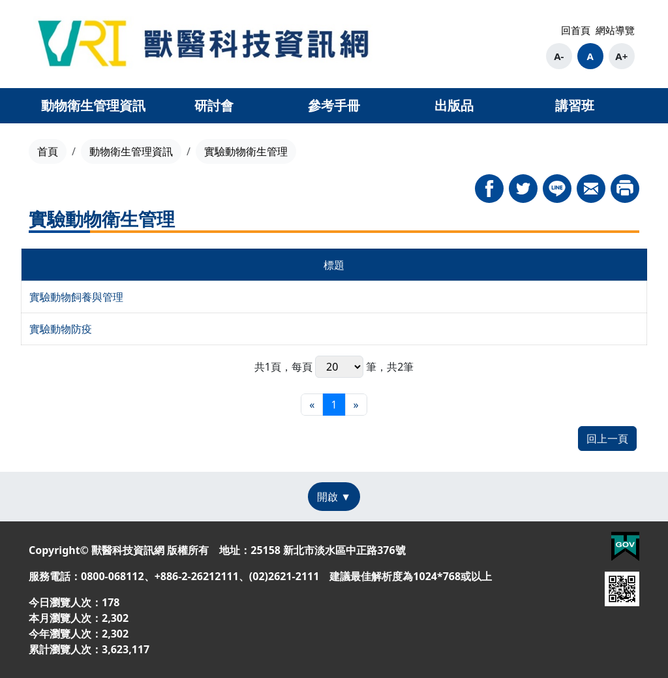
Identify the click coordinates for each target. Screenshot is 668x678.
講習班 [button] (574, 105)
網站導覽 (615, 30)
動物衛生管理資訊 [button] (93, 105)
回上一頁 (607, 438)
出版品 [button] (454, 105)
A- (559, 56)
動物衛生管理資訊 (131, 151)
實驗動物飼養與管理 (76, 297)
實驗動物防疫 (60, 329)
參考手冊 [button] (334, 105)
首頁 (47, 151)
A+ (621, 56)
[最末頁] (356, 404)
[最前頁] (312, 404)
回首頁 (575, 30)
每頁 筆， (339, 367)
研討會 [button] (214, 105)
